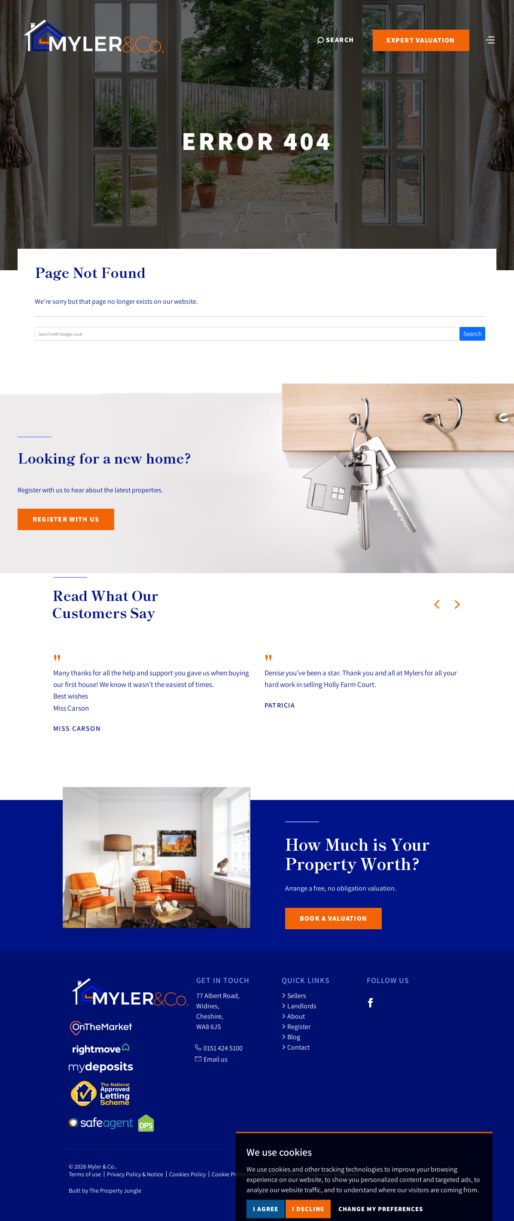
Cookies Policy (187, 1174)
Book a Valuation (333, 918)
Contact (296, 1047)
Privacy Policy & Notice (135, 1174)
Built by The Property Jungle (105, 1190)
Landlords (299, 1005)
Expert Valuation (420, 40)
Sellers (294, 995)
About (293, 1016)
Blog (291, 1036)
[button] (436, 604)
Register (296, 1026)
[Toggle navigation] (490, 39)
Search (472, 334)
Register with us (66, 519)
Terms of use (85, 1174)
